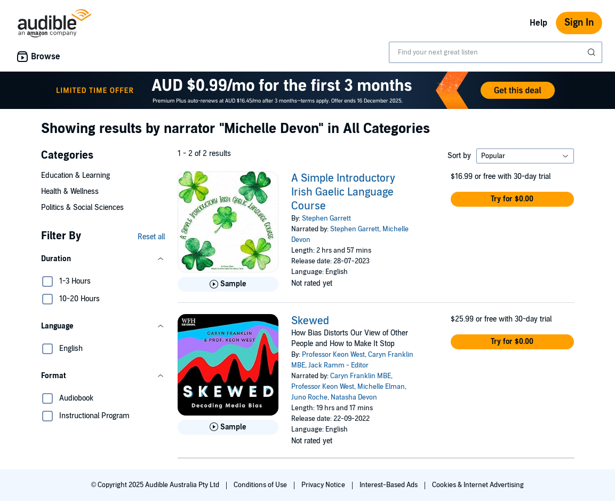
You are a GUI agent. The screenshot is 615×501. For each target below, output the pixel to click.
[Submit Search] (592, 52)
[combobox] (495, 52)
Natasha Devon (354, 397)
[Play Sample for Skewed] (228, 427)
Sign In (579, 22)
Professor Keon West (333, 354)
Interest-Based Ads (389, 485)
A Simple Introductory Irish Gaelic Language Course (343, 192)
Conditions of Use (261, 485)
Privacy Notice (324, 485)
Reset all (151, 236)
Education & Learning (75, 175)
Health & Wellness (70, 191)
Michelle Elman (381, 386)
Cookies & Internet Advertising (478, 485)
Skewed (310, 321)
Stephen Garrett (326, 218)
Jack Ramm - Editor (338, 365)
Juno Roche (309, 397)
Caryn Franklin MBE (360, 376)
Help (538, 23)
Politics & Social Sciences (82, 207)
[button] (103, 259)
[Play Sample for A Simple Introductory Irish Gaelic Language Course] (228, 284)
